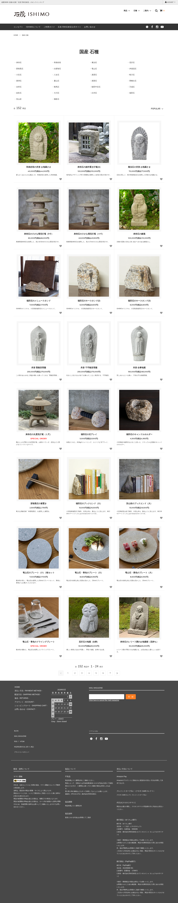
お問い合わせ (89, 27)
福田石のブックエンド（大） (89, 503)
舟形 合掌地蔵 (139, 367)
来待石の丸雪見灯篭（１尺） (39, 433)
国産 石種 (25, 35)
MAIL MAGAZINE (20, 730)
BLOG (16, 727)
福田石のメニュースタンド (39, 300)
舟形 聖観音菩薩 (38, 367)
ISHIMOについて (33, 27)
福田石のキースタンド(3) (139, 300)
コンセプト (18, 27)
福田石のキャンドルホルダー (139, 433)
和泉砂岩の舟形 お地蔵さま (38, 166)
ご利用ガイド (49, 27)
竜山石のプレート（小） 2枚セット (39, 572)
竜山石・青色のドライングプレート (39, 641)
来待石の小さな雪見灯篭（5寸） (38, 233)
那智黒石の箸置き (39, 503)
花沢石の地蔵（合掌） (89, 641)
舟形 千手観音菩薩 (89, 367)
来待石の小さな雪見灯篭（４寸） (89, 233)
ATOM (21, 734)
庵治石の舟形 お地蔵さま (139, 166)
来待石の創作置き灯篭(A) (88, 166)
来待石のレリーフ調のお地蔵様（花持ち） (139, 641)
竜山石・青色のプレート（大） (89, 572)
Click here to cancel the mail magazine (104, 699)
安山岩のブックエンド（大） (139, 503)
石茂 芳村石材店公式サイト (69, 27)
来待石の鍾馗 (139, 233)
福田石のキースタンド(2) (89, 300)
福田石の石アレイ (89, 433)
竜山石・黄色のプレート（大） (139, 572)
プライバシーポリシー (22, 741)
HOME (16, 35)
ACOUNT (170, 2)
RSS (15, 734)
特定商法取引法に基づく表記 (25, 738)
